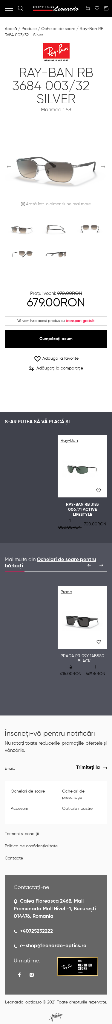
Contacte (14, 858)
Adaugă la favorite (56, 358)
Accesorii (19, 809)
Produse (29, 29)
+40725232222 (36, 931)
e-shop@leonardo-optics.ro (53, 945)
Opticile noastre (77, 809)
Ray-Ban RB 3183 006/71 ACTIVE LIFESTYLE (82, 509)
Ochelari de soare (58, 29)
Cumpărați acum (56, 339)
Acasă (11, 29)
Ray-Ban (69, 441)
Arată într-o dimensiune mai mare (56, 204)
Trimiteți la (88, 767)
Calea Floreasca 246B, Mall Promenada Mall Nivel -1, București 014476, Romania (55, 909)
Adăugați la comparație (56, 368)
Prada (66, 592)
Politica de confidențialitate (31, 846)
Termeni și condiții (22, 834)
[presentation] (89, 565)
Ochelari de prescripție (73, 794)
